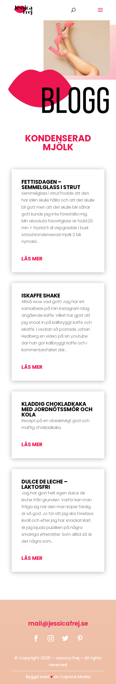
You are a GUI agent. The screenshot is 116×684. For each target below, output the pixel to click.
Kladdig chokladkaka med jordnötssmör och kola (56, 409)
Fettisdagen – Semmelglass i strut (50, 184)
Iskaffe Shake (40, 295)
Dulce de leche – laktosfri (44, 484)
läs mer (31, 258)
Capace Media (75, 677)
